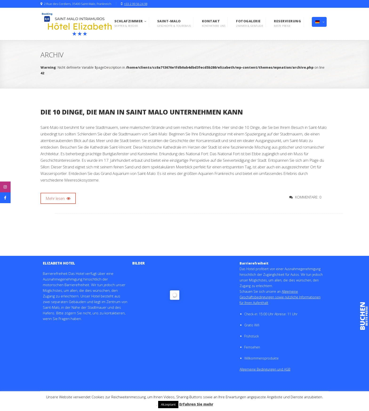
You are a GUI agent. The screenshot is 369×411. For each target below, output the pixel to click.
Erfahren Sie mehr (196, 404)
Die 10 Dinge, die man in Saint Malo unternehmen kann (141, 111)
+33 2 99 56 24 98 (135, 4)
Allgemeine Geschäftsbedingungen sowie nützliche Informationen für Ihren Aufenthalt (280, 297)
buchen (362, 316)
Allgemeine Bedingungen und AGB (265, 369)
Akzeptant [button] (168, 404)
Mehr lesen (58, 198)
